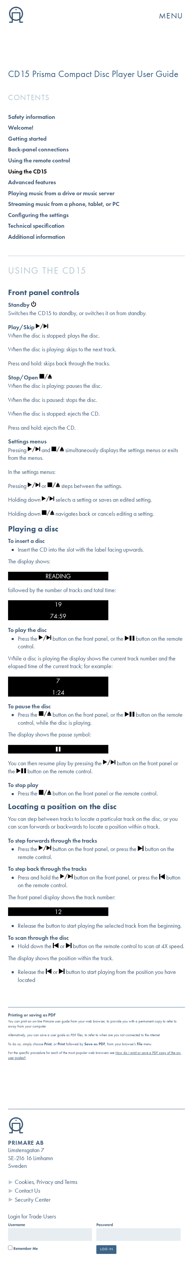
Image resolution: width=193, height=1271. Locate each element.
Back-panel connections (38, 149)
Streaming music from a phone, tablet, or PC (63, 204)
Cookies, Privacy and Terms (46, 1182)
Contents (29, 97)
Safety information (31, 117)
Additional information (36, 236)
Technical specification (36, 225)
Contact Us (27, 1190)
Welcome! (20, 127)
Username (16, 1224)
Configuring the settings (38, 215)
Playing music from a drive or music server (61, 193)
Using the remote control (39, 160)
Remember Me (23, 1248)
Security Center (33, 1199)
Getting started (27, 138)
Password (104, 1224)
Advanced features (32, 182)
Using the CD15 (27, 171)
